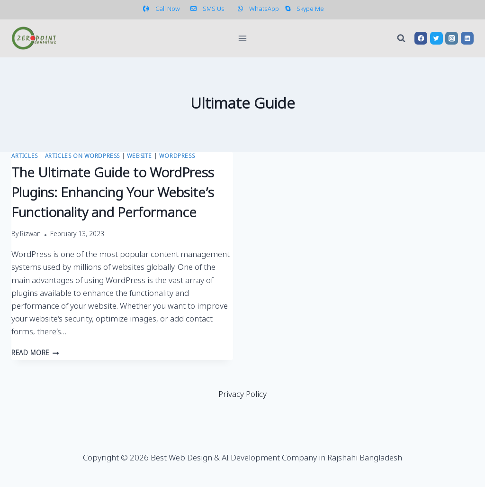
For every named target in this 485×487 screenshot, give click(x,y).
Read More (35, 353)
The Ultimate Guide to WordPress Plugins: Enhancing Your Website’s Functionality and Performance (112, 193)
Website (139, 156)
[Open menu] (242, 38)
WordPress (177, 156)
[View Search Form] (401, 38)
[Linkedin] (467, 38)
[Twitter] (436, 38)
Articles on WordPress (82, 156)
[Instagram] (451, 38)
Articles (24, 156)
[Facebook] (420, 38)
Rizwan (30, 234)
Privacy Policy (242, 394)
